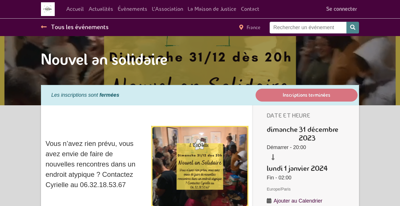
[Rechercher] (352, 27)
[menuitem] (75, 9)
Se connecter (341, 9)
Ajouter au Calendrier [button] (298, 201)
